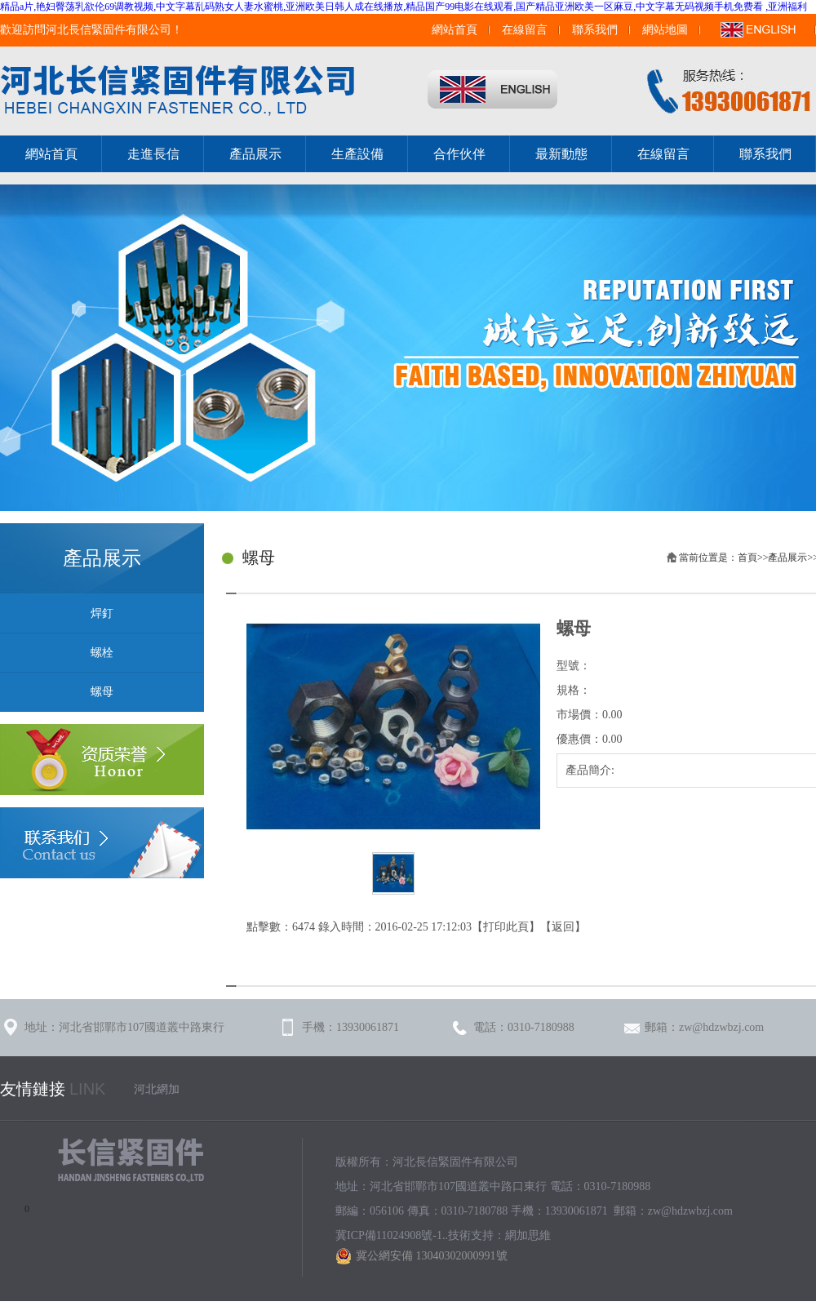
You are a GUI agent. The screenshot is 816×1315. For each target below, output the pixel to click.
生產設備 (357, 154)
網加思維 (528, 1235)
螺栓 (102, 652)
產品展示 (255, 154)
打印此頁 (506, 927)
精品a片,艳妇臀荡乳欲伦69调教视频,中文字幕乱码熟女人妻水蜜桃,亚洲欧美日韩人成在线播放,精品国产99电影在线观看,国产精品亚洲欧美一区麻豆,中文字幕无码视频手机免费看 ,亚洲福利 (403, 6)
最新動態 (561, 154)
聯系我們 (595, 30)
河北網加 (157, 1089)
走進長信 (153, 154)
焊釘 (102, 613)
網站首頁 (454, 30)
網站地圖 (665, 30)
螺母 (102, 692)
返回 (563, 927)
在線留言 (525, 30)
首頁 (747, 557)
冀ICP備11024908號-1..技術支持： (420, 1235)
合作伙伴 (459, 154)
